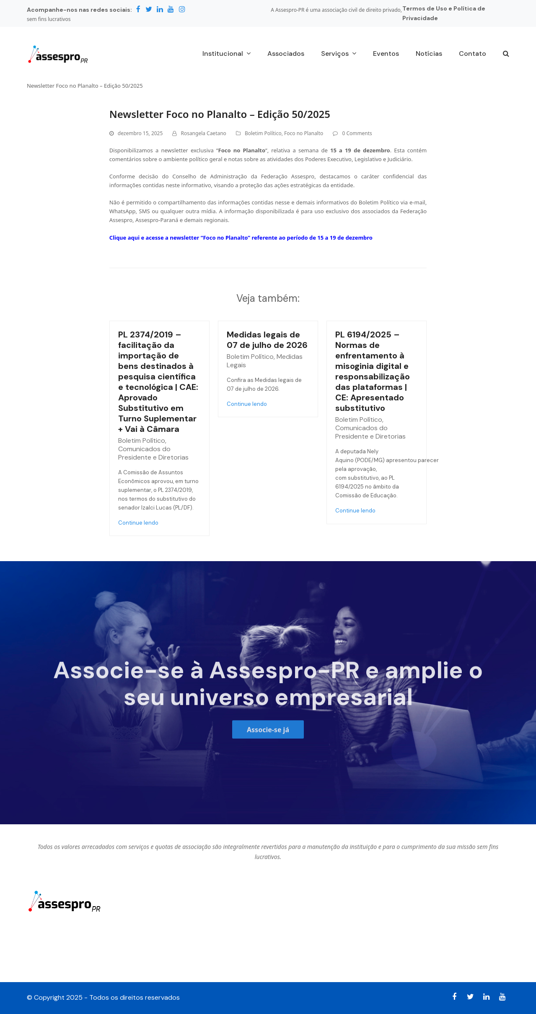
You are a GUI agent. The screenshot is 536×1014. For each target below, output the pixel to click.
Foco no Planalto (303, 133)
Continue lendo (138, 522)
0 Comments (357, 133)
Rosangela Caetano (203, 133)
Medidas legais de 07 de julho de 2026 (267, 339)
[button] (506, 54)
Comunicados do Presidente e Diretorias (153, 453)
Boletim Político (263, 133)
